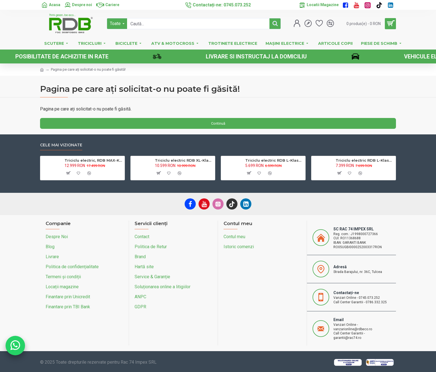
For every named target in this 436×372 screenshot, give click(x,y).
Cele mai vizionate (61, 145)
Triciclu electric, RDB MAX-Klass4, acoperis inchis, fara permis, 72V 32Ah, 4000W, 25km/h (94, 160)
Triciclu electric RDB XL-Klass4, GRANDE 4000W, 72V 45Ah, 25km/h (184, 160)
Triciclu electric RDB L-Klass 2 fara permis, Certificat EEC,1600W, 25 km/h (365, 160)
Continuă (218, 123)
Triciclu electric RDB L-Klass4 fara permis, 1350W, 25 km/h (274, 160)
